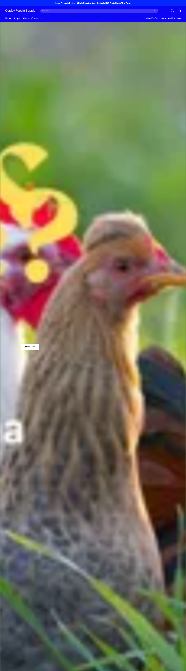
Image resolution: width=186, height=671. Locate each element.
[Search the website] (155, 11)
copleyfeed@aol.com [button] (171, 19)
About (26, 19)
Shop (16, 19)
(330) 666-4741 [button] (151, 19)
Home (8, 19)
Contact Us (36, 19)
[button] (20, 11)
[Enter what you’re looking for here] (99, 11)
